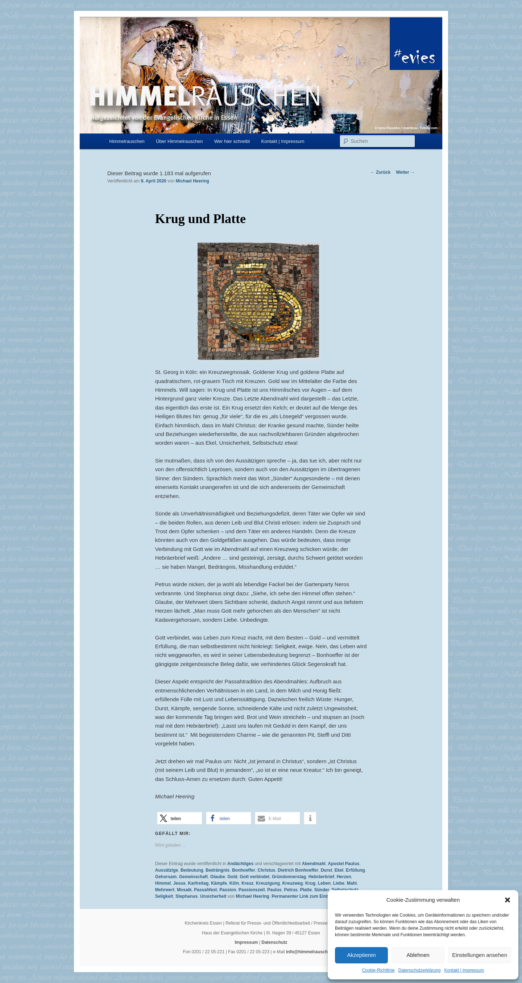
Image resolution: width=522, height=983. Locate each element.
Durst (326, 870)
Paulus (274, 889)
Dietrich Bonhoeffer (298, 870)
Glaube (217, 876)
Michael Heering (192, 181)
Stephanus (186, 896)
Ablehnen (417, 955)
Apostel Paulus (344, 863)
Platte (306, 889)
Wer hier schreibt (232, 141)
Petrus (290, 889)
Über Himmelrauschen (179, 141)
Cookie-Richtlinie (378, 970)
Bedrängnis (217, 870)
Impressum (246, 942)
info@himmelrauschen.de (312, 951)
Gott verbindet (254, 876)
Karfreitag (198, 883)
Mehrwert (164, 889)
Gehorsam (166, 876)
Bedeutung (192, 870)
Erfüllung (355, 870)
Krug (310, 883)
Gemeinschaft (193, 876)
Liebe (338, 883)
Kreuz (247, 883)
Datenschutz (274, 942)
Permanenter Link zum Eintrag (303, 896)
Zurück (380, 172)
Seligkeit (164, 896)
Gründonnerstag (289, 876)
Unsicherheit (213, 896)
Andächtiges (240, 863)
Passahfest (205, 889)
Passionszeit (252, 889)
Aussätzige (166, 870)
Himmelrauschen (127, 141)
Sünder (321, 889)
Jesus (179, 883)
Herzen (344, 876)
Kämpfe (219, 883)
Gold (232, 876)
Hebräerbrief (321, 876)
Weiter (405, 172)
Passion (227, 889)
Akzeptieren (361, 955)
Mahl (352, 883)
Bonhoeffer (243, 870)
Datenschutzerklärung (419, 970)
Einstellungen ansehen (479, 955)
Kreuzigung (268, 883)
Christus (267, 870)
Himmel (163, 883)
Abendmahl (313, 863)
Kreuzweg (292, 883)
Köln (234, 883)
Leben (324, 883)
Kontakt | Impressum (464, 970)
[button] (507, 900)
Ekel (339, 870)
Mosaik (184, 889)
